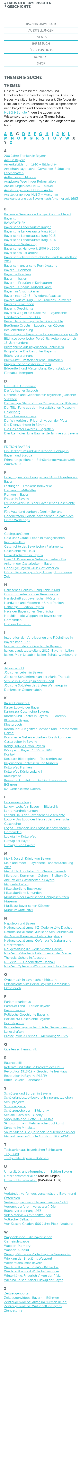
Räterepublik (13, 1062)
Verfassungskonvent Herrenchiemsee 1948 (36, 1202)
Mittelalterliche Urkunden (23, 892)
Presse (9, 1036)
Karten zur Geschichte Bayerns (26, 711)
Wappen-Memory (17, 1245)
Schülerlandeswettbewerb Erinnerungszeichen (38, 1097)
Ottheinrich (12, 988)
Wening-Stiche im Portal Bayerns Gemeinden (37, 1254)
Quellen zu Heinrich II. (20, 1049)
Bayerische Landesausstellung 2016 (30, 240)
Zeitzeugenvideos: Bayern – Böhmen (31, 1297)
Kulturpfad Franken (18, 767)
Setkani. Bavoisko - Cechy (23, 1115)
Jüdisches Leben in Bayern (23, 672)
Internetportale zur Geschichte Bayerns (33, 646)
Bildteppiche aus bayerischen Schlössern (34, 347)
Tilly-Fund (11, 1154)
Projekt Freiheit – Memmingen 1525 (41, 1036)
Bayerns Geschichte (18, 308)
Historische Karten (17, 624)
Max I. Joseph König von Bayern (27, 858)
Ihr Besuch (41, 43)
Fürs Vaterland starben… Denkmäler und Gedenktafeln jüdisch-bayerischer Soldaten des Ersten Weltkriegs (38, 516)
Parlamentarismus (17, 1001)
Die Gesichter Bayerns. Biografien (29, 429)
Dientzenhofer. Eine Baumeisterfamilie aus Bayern (41, 433)
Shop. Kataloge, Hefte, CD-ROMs (28, 1119)
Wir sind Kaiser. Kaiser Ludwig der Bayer (33, 1280)
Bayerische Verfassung (20, 244)
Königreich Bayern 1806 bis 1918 (28, 750)
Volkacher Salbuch (18, 1219)
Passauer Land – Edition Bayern (27, 1006)
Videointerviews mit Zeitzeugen (27, 1215)
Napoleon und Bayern (20, 923)
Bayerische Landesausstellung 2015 (30, 235)
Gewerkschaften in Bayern (23, 555)
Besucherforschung (18, 330)
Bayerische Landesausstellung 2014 (30, 231)
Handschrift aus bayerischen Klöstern (31, 598)
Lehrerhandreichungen (21, 810)
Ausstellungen (41, 30)
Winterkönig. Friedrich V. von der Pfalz (32, 1275)
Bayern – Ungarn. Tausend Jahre (28, 287)
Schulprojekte (14, 1102)
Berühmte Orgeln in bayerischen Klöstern (34, 325)
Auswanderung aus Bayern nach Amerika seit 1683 (41, 198)
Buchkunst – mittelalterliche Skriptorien (33, 360)
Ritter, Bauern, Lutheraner (23, 1080)
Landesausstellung (17, 802)
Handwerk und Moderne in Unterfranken (34, 602)
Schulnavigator (15, 1106)
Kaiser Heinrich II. (17, 703)
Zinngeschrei (13, 1310)
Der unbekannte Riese (20, 416)
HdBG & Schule (15, 112)
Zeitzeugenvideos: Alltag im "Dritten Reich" (35, 1302)
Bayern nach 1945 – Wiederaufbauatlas (32, 295)
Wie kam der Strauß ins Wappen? (28, 1258)
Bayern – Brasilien (17, 274)
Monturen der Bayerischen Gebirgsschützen (36, 897)
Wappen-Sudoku (16, 1250)
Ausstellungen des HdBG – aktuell (29, 186)
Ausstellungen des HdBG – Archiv (28, 190)
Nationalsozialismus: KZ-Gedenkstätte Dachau (38, 927)
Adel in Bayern (14, 160)
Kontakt (41, 57)
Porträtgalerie (14, 1023)
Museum (10, 901)
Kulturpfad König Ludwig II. (23, 771)
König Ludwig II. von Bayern (24, 746)
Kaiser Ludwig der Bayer (21, 707)
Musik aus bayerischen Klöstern (27, 905)
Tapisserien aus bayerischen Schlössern (33, 1149)
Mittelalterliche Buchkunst (23, 888)
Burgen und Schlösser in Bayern (27, 364)
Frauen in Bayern (16, 498)
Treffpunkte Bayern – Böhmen (26, 1158)
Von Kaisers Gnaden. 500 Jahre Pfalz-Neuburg (38, 1223)
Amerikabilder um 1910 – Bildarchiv (30, 164)
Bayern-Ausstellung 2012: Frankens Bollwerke (37, 300)
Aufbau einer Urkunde (20, 177)
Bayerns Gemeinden (19, 304)
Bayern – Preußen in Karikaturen (28, 282)
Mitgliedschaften (16, 884)
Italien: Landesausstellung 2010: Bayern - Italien (39, 650)
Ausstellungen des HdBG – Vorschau (31, 194)
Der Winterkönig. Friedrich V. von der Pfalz (35, 420)
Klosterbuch (13, 724)
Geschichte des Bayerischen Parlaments (33, 546)
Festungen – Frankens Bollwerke (28, 486)
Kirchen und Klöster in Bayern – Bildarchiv (35, 716)
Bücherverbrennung (19, 355)
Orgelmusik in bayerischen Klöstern (30, 979)
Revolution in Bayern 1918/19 (25, 1075)
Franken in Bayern (17, 494)
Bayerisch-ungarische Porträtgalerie (30, 265)
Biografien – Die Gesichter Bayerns (30, 351)
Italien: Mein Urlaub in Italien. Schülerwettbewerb (40, 654)
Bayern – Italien (15, 278)
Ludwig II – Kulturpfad (20, 836)
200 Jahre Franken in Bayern (25, 155)
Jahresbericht (14, 668)
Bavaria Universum (41, 24)
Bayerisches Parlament (21, 253)
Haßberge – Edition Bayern (24, 607)
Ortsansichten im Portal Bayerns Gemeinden (37, 984)
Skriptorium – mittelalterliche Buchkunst (34, 1123)
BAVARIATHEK (14, 222)
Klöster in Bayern (16, 720)
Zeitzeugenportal (16, 1293)
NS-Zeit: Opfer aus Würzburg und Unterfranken (39, 966)
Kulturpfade (12, 776)
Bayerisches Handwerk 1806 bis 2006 (32, 248)
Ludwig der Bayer (17, 840)
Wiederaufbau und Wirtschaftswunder (31, 1271)
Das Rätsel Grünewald (20, 386)
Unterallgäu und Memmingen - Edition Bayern (38, 1171)
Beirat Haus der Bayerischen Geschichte (33, 321)
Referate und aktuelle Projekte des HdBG (34, 1067)
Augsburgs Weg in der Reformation (30, 181)
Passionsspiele (14, 1010)
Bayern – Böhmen (17, 270)
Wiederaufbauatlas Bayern (23, 1263)
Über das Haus (41, 50)
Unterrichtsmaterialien (20, 1176)
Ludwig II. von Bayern (19, 845)
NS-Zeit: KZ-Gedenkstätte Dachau (29, 962)
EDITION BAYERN (17, 446)
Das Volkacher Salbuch (21, 390)
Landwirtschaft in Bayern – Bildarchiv (31, 806)
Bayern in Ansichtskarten (22, 291)
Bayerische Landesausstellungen (27, 227)
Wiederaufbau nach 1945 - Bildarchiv (31, 1267)
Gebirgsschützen (16, 533)
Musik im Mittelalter (18, 910)
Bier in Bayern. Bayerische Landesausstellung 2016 (41, 334)
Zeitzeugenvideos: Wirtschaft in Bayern (33, 1306)
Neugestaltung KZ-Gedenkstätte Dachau (33, 949)
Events (41, 37)
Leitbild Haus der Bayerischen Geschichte (34, 815)
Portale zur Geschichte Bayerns (27, 1019)
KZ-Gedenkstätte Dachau (22, 789)
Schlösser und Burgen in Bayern (27, 1093)
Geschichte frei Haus (19, 551)
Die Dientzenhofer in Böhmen (26, 424)
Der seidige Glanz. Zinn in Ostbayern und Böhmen (41, 403)
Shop (41, 63)
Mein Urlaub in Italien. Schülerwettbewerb (35, 871)
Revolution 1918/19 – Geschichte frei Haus (35, 1071)
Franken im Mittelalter (20, 490)
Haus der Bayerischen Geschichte (29, 611)
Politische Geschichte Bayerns (26, 1014)
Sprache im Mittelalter (20, 1127)
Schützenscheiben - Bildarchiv (26, 1110)
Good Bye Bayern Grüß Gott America (31, 568)
